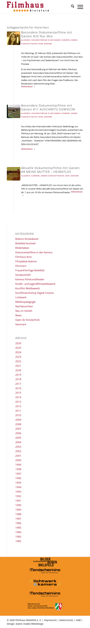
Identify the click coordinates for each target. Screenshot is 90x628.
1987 (18, 518)
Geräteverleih (23, 274)
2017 (18, 383)
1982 (18, 541)
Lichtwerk (20, 297)
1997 (18, 473)
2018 (18, 379)
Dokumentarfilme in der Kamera (45, 40)
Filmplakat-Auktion (26, 261)
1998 (18, 469)
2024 (18, 352)
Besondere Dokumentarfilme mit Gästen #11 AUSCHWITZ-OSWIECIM (48, 107)
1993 (18, 491)
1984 (18, 532)
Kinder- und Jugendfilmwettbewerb (35, 283)
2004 (18, 442)
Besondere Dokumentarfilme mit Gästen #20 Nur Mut (46, 34)
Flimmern (65, 40)
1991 (18, 500)
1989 (18, 509)
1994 (18, 487)
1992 (18, 496)
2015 (18, 392)
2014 (18, 397)
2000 (18, 460)
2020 (18, 370)
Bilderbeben (22, 247)
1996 (18, 478)
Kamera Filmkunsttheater (52, 176)
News (40, 43)
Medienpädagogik (25, 301)
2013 (18, 401)
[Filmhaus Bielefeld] (37, 6)
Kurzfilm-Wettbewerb (27, 288)
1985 (18, 527)
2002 (18, 451)
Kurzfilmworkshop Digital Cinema (34, 292)
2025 (18, 347)
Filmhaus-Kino (23, 256)
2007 (18, 428)
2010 (18, 415)
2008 (18, 424)
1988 (18, 514)
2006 (18, 433)
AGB (78, 620)
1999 (18, 464)
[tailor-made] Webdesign (30, 623)
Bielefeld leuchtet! (25, 243)
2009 (18, 419)
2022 (18, 361)
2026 (18, 343)
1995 (18, 482)
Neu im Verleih (23, 310)
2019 (18, 374)
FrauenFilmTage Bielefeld (29, 270)
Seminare (48, 43)
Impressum (50, 620)
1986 (18, 523)
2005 (18, 437)
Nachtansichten (24, 306)
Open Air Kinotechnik (27, 319)
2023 (18, 356)
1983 (18, 536)
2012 (18, 406)
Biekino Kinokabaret (26, 238)
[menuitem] (71, 6)
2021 (18, 365)
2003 (18, 446)
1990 (18, 505)
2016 (18, 388)
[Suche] (71, 6)
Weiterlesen (28, 86)
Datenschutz (66, 620)
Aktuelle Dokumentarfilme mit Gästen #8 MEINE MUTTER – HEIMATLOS (50, 170)
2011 (18, 410)
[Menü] (78, 6)
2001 (18, 455)
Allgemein (25, 40)
